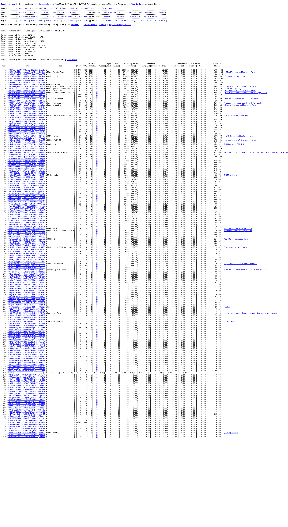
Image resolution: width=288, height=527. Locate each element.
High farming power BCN (236, 138)
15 (4, 118)
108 (4, 348)
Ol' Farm (101, 10)
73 (4, 262)
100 (4, 328)
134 (4, 412)
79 (4, 277)
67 (4, 247)
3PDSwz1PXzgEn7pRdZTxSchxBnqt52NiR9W (26, 210)
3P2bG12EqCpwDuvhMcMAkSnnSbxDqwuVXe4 (26, 435)
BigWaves (23, 19)
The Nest (23, 24)
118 (4, 373)
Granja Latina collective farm (240, 126)
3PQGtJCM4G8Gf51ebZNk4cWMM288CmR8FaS (26, 121)
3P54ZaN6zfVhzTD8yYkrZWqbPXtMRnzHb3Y (26, 217)
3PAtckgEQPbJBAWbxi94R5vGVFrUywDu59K (26, 249)
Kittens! (121, 19)
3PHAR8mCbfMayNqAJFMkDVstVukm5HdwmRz (26, 160)
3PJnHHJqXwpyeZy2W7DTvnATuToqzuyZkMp (26, 422)
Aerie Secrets (53, 24)
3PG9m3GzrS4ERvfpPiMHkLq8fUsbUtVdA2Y (26, 375)
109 (4, 351)
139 (4, 425)
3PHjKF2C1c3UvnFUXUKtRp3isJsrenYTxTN (26, 99)
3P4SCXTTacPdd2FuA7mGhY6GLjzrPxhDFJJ (26, 440)
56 (4, 220)
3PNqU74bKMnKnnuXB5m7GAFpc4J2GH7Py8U (26, 351)
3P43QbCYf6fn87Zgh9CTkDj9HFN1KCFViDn (26, 341)
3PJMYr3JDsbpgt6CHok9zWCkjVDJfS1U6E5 (26, 207)
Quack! (112, 10)
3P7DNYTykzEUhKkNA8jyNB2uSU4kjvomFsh (26, 227)
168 (4, 497)
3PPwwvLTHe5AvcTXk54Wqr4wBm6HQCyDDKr (26, 267)
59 (4, 227)
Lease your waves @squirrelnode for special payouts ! (251, 375)
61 (4, 232)
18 (4, 126)
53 (4, 212)
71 (4, 257)
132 (4, 408)
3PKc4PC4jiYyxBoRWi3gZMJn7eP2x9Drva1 (26, 143)
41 (4, 183)
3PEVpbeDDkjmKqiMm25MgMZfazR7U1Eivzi (26, 286)
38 (4, 175)
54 (4, 215)
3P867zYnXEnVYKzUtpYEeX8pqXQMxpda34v (26, 390)
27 (4, 148)
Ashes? (160, 14)
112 (4, 358)
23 (4, 138)
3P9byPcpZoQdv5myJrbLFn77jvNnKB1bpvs (26, 175)
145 (4, 440)
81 (4, 281)
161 (4, 479)
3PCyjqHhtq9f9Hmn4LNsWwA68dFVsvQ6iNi (26, 264)
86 (4, 294)
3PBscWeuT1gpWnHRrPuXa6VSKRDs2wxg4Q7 (26, 378)
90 (4, 304)
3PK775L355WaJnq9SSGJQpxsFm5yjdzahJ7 (26, 259)
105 (4, 341)
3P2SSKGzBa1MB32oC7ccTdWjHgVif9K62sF (26, 185)
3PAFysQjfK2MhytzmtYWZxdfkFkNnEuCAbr (26, 170)
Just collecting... (234, 106)
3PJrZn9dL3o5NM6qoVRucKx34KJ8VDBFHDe (26, 492)
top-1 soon (229, 385)
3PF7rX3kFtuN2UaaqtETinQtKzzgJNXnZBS (26, 301)
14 (4, 116)
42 (4, 185)
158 (4, 472)
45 (4, 192)
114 (4, 363)
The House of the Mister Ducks (240, 108)
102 (4, 333)
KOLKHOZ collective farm (236, 286)
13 (4, 113)
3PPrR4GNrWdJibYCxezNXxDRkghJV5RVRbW (26, 234)
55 (4, 217)
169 (4, 499)
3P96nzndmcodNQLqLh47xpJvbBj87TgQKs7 (26, 306)
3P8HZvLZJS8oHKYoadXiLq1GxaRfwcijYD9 (26, 294)
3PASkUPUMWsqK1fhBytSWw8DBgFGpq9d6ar (26, 336)
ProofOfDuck (25, 14)
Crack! (37, 14)
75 (4, 267)
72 (4, 259)
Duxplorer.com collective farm (240, 103)
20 (4, 131)
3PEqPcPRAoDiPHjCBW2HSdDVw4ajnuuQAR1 (26, 366)
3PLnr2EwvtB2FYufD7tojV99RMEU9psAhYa (26, 247)
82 (4, 284)
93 (4, 311)
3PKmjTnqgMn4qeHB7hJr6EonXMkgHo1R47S (26, 296)
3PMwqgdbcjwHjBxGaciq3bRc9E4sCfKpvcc (26, 499)
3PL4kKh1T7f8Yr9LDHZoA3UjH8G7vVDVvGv (26, 516)
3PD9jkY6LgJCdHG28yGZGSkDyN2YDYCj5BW (26, 393)
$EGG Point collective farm (238, 274)
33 (4, 163)
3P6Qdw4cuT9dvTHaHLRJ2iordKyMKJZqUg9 (26, 242)
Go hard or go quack (235, 91)
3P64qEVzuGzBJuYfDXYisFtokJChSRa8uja (26, 420)
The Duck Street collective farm (241, 118)
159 (4, 474)
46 (4, 195)
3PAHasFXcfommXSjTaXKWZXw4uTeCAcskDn (26, 363)
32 (4, 160)
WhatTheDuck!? (59, 14)
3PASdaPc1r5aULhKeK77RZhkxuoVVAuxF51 (26, 89)
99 (4, 326)
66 (4, 244)
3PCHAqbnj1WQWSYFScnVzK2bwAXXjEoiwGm (26, 84)
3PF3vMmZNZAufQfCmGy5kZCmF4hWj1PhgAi (26, 190)
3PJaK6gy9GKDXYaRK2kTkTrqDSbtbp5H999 (26, 472)
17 (4, 123)
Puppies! (35, 19)
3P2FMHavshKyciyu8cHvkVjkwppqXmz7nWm (26, 108)
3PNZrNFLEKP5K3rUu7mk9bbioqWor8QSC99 (26, 474)
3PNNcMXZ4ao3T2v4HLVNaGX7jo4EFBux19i (26, 150)
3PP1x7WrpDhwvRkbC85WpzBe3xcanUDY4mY (26, 91)
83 (4, 286)
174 (4, 511)
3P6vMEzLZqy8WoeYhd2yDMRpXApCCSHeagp (26, 289)
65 (4, 242)
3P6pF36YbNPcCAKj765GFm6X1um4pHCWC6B (26, 346)
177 (4, 519)
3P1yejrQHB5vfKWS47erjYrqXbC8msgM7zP (26, 138)
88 (4, 299)
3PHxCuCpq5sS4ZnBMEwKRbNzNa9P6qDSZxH (26, 323)
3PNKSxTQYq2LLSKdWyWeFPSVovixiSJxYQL (26, 356)
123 (4, 385)
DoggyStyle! (49, 19)
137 (4, 420)
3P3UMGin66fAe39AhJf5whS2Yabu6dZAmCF (26, 163)
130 (4, 403)
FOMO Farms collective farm (239, 163)
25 (4, 143)
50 (4, 205)
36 (4, 170)
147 (4, 445)
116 (4, 368)
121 (4, 380)
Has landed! (37, 24)
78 (4, 274)
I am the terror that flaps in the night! (245, 323)
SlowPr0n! (131, 14)
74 (4, 264)
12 (4, 111)
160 (4, 477)
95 (4, 316)
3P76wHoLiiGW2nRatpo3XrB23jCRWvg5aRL (26, 427)
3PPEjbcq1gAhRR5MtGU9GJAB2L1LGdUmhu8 (26, 309)
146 (4, 442)
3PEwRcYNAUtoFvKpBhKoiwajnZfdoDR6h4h (26, 482)
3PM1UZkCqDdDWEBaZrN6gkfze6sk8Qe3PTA (26, 383)
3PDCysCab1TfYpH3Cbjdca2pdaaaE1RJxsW (26, 106)
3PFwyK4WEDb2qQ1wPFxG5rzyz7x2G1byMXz (26, 432)
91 (4, 306)
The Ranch (106, 24)
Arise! (73, 14)
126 (4, 393)
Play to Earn (137, 5)
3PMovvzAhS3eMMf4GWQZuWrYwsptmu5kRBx (26, 469)
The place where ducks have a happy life (246, 111)
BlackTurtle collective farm (240, 86)
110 (4, 353)
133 (4, 410)
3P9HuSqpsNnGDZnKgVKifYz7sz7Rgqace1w (26, 467)
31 (4, 158)
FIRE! (56, 10)
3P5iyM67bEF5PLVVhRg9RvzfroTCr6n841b (26, 141)
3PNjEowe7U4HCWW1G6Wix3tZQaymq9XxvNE (26, 96)
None (10, 447)
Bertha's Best (121, 24)
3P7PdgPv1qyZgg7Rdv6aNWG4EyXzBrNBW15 (26, 442)
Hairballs (144, 19)
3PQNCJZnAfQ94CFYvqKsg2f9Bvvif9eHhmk (26, 200)
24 (4, 141)
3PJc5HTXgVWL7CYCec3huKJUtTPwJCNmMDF (26, 103)
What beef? (146, 24)
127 (4, 395)
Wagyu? (135, 24)
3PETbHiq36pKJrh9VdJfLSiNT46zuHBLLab (26, 116)
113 (4, 361)
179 (4, 524)
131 (4, 405)
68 (4, 249)
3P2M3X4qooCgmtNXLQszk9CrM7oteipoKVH (26, 462)
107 (4, 346)
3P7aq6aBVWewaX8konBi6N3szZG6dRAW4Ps (26, 215)
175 (4, 514)
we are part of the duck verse (240, 168)
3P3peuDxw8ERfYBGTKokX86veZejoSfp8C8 (26, 457)
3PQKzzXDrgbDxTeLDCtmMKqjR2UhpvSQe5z (26, 511)
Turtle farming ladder (95, 29)
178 (4, 521)
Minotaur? (160, 24)
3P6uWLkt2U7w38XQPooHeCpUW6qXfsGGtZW (26, 489)
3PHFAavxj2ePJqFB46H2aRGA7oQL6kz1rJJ (26, 497)
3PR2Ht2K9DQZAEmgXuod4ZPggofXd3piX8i (26, 494)
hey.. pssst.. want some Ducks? (240, 316)
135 (4, 415)
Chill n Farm (230, 210)
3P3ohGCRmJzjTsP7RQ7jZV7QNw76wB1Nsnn (26, 274)
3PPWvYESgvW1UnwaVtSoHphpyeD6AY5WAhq (26, 445)
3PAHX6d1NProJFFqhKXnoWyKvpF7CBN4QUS (26, 113)
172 (4, 506)
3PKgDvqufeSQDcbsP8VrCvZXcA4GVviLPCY (26, 319)
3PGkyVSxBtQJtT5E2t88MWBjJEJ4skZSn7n (26, 279)
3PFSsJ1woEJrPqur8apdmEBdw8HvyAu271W (26, 192)
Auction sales (26, 10)
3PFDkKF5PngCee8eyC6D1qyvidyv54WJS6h (26, 212)
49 (4, 202)
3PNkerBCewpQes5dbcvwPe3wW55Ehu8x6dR (26, 328)
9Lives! (156, 19)
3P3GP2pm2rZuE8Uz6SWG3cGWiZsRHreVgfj (26, 412)
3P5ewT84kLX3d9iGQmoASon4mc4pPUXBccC (26, 269)
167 (4, 494)
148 (4, 447)
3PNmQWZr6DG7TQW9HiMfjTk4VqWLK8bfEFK (26, 450)
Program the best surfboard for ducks (243, 123)
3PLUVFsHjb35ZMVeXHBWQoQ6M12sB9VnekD (26, 415)
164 (4, 487)
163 (4, 484)
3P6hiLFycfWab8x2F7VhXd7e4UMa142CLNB (26, 321)
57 (4, 222)
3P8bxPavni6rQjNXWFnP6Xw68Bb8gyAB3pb (26, 519)
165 (4, 489)
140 (4, 427)
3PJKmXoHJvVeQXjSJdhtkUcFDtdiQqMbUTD (26, 230)
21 (4, 133)
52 (4, 210)
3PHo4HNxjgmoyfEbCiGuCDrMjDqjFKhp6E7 (26, 173)
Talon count (69, 24)
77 (4, 272)
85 (4, 291)
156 (4, 467)
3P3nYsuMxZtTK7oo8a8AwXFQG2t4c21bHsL (26, 395)
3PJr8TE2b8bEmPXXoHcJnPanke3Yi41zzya (26, 501)
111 (4, 356)
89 (4, 301)
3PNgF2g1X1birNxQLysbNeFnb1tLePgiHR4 (26, 348)
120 (4, 378)
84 (4, 289)
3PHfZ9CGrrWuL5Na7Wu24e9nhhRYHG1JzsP (26, 487)
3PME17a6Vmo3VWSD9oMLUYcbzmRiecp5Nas (26, 254)
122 (4, 383)
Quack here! (71, 71)
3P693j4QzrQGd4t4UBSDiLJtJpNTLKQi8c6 (26, 405)
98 (4, 323)
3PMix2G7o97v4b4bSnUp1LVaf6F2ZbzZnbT (26, 373)
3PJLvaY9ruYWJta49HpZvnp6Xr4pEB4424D (26, 195)
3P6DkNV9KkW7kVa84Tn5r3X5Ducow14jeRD (26, 222)
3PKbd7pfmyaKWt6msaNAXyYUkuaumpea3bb (26, 126)
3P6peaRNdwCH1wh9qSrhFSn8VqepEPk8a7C (26, 202)
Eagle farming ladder (120, 29)
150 (4, 452)
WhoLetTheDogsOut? (67, 19)
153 (4, 459)
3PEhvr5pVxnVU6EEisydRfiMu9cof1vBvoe (26, 479)
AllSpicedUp (110, 14)
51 (4, 207)
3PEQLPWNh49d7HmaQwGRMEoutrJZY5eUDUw (26, 370)
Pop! (121, 14)
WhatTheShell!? (146, 14)
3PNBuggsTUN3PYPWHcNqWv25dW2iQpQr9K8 (26, 398)
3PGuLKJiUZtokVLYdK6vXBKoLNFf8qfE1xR (26, 388)
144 (4, 437)
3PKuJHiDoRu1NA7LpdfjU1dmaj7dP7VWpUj (26, 165)
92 (4, 309)
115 (4, 366)
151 (4, 455)
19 (4, 128)
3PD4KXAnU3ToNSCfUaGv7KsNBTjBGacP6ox (26, 158)
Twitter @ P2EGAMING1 (234, 173)
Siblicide (83, 24)
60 (4, 230)
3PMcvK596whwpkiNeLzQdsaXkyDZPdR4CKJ (26, 400)
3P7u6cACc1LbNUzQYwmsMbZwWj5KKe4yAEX (26, 188)
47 (4, 197)
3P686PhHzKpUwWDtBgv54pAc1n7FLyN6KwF (26, 123)
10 (4, 106)
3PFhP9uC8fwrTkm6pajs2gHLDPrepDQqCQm (26, 368)
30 (4, 155)
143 (4, 435)
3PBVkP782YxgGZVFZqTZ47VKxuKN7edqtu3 (26, 504)
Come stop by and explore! (237, 296)
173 (4, 509)
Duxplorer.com (8, 5)
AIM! (46, 10)
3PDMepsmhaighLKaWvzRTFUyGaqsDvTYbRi (26, 452)
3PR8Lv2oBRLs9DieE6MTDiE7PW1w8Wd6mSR (26, 131)
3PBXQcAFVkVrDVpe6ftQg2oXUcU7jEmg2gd (26, 437)
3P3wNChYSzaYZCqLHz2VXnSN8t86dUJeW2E (26, 284)
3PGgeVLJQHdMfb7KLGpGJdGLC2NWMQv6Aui (26, 343)
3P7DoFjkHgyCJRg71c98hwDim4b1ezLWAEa (26, 314)
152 (4, 457)
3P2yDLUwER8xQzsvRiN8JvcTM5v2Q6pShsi (26, 237)
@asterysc (228, 368)
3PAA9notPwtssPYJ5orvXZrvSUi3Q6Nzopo (26, 524)
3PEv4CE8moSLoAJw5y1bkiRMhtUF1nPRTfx (26, 118)
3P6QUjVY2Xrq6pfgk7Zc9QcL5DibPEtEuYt (26, 353)
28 (4, 150)
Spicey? (74, 10)
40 (4, 180)
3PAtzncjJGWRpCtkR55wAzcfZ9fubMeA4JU (26, 197)
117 (4, 370)
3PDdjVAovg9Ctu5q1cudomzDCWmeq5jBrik (26, 128)
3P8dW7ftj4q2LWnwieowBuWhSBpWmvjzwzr (26, 358)
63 (4, 237)
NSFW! (46, 14)
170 (4, 501)
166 (4, 492)
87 (4, 296)
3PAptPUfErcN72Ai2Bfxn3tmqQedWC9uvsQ (26, 244)
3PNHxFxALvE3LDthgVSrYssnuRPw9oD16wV (26, 509)
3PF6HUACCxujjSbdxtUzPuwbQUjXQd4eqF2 (26, 220)
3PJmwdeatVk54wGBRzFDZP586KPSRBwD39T (26, 153)
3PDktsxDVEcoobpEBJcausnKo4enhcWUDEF (26, 425)
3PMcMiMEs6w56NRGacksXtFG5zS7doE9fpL (26, 385)
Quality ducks (231, 519)
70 (4, 254)
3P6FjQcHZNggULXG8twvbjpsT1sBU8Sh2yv (26, 183)
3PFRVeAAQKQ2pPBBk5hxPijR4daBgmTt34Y (26, 333)
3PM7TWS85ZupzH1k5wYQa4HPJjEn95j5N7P (26, 506)
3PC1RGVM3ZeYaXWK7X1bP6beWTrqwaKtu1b (26, 232)
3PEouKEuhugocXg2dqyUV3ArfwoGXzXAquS (26, 252)
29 (4, 153)
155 (4, 464)
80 (4, 279)
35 (4, 168)
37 (4, 173)
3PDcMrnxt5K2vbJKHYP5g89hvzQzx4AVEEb (26, 455)
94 (4, 314)
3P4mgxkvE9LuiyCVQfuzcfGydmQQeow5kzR (26, 361)
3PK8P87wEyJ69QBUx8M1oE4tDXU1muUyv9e (26, 94)
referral (75, 29)
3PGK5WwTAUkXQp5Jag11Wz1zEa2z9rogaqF (26, 180)
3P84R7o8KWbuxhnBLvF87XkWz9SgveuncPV (26, 430)
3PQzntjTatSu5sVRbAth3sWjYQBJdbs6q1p (26, 148)
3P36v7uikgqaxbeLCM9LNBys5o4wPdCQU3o (26, 257)
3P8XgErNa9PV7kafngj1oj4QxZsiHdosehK (26, 477)
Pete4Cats (109, 19)
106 (4, 343)
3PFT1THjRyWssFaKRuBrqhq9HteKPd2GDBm (26, 326)
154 (4, 462)
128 (4, 398)
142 (4, 432)
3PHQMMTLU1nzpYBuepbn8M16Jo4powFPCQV (26, 239)
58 (4, 225)
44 (4, 190)
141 (4, 430)
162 (4, 482)
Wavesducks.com (46, 5)
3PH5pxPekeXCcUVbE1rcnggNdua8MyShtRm (26, 101)
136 (4, 417)
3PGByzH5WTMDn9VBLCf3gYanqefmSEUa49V (26, 464)
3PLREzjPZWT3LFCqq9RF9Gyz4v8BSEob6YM (26, 299)
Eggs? (65, 10)
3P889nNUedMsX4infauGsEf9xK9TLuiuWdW (26, 459)
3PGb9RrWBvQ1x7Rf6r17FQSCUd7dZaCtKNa (26, 316)
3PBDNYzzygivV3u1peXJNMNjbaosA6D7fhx (26, 417)
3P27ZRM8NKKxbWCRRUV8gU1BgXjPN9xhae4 (26, 410)
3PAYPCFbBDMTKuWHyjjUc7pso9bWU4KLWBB (26, 277)
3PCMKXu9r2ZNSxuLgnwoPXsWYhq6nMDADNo (26, 86)
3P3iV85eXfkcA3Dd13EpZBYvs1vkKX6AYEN (26, 111)
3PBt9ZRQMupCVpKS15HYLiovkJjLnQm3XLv (26, 225)
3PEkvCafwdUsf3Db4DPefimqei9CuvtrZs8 (26, 291)
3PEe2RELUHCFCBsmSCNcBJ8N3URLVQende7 (26, 521)
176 (4, 516)
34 (4, 165)
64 (4, 239)
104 (4, 338)
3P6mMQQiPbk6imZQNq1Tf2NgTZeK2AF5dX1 (26, 380)
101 (4, 331)
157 (4, 469)
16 (4, 121)
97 (4, 321)
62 (4, 234)
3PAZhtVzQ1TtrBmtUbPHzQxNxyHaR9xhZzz (26, 514)
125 (4, 390)
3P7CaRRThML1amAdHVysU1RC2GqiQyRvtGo (26, 262)
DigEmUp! (83, 19)
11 (4, 108)
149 (4, 450)
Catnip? (132, 19)
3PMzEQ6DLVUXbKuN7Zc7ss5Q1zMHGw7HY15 (26, 311)
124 (4, 388)
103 (4, 336)
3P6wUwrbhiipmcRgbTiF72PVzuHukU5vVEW (26, 136)
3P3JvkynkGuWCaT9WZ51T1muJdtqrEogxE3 (26, 168)
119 (4, 375)
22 (4, 136)
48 (4, 200)
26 (4, 145)
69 (4, 252)
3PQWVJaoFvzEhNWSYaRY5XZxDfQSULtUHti (26, 304)
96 (4, 319)
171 (4, 504)
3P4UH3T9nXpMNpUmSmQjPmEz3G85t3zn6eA (26, 403)
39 (4, 178)
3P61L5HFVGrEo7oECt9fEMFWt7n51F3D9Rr (26, 178)
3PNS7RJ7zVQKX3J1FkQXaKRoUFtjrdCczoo (26, 484)
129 (4, 400)
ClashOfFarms (87, 10)
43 (4, 188)
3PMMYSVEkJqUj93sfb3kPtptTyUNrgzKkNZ (26, 155)
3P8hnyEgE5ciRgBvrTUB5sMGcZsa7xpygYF (26, 338)
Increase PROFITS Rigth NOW (238, 277)
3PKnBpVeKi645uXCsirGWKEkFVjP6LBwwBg (26, 205)
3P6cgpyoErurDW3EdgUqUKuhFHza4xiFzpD (26, 145)
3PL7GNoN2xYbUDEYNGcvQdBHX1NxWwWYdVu (26, 331)
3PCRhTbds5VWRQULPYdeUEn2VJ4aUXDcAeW (26, 408)
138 (4, 422)
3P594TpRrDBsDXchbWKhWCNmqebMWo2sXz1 (26, 133)
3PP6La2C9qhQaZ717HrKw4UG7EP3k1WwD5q (26, 281)
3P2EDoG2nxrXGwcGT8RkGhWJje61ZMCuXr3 (26, 272)
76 (4, 269)
